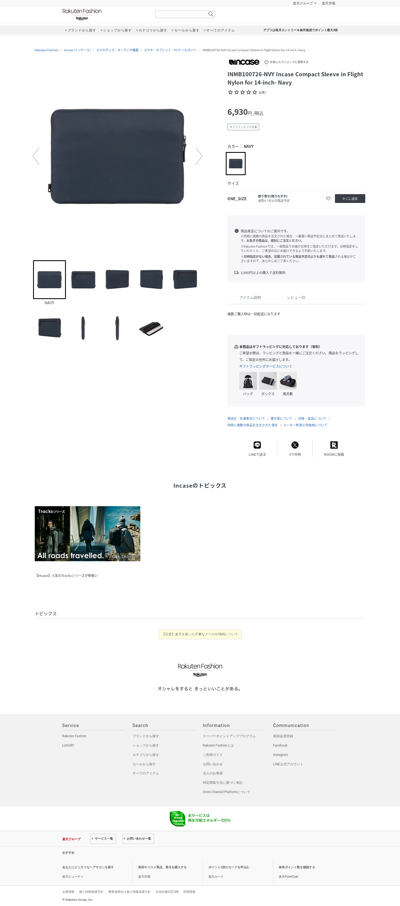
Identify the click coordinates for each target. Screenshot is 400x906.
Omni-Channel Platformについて (227, 792)
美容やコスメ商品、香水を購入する (162, 867)
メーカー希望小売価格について (305, 425)
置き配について (282, 418)
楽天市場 (328, 3)
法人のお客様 (213, 773)
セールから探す (144, 764)
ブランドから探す (146, 736)
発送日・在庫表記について (246, 418)
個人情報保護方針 (91, 892)
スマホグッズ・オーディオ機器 (117, 50)
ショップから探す (146, 745)
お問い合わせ (213, 764)
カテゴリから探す (146, 755)
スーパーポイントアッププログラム (229, 736)
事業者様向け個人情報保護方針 (129, 892)
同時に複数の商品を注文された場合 (252, 425)
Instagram (280, 755)
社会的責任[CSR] (167, 892)
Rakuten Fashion (105, 14)
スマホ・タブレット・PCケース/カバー (170, 50)
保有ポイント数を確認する (297, 867)
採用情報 (189, 892)
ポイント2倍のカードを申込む (228, 867)
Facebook (280, 745)
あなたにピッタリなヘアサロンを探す (88, 867)
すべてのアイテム (146, 773)
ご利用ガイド (213, 755)
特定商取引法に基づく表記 (223, 783)
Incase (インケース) (77, 50)
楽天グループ (303, 3)
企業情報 (68, 892)
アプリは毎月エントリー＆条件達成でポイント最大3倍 (300, 30)
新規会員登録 (283, 736)
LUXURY (68, 745)
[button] (35, 156)
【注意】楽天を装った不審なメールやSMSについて (200, 634)
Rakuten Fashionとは (218, 745)
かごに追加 (350, 198)
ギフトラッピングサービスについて (265, 366)
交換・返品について (312, 418)
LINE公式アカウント (288, 764)
